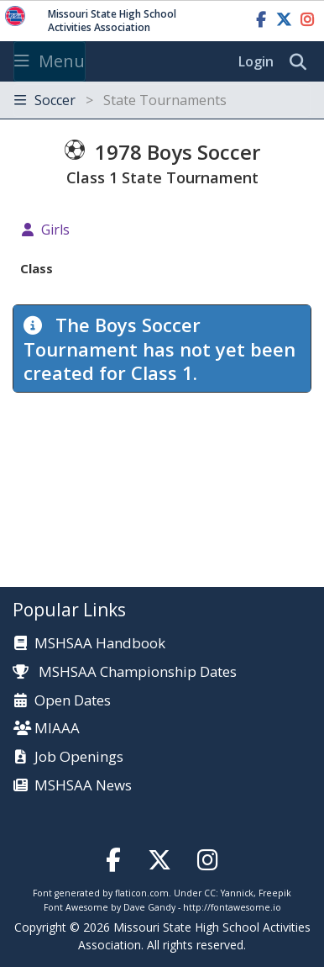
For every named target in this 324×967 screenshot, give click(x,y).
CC (210, 893)
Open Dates (72, 701)
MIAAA (57, 729)
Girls (55, 229)
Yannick (237, 893)
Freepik (275, 893)
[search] (302, 62)
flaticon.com (142, 893)
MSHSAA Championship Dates (125, 671)
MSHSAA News (83, 786)
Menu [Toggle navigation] (49, 61)
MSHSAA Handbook (99, 644)
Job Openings (78, 757)
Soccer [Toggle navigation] (120, 100)
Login (256, 61)
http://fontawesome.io (232, 907)
